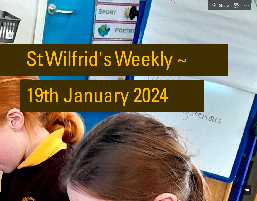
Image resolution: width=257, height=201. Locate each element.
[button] (219, 5)
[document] (128, 100)
